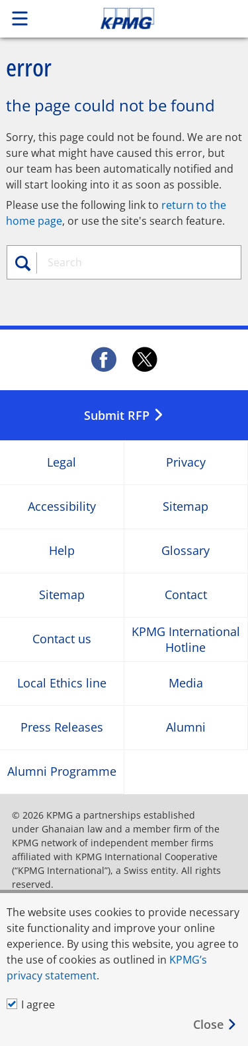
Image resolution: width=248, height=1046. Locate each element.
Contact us (61, 639)
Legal (61, 463)
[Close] (215, 1024)
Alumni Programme (61, 772)
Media (186, 683)
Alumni (186, 728)
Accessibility (62, 507)
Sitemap (185, 507)
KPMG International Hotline (186, 639)
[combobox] (136, 262)
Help (62, 551)
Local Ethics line (61, 683)
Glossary (185, 551)
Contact (186, 595)
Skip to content (150, 18)
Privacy (186, 463)
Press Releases (62, 728)
